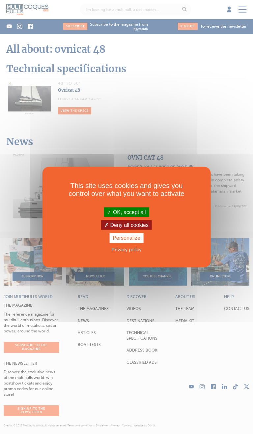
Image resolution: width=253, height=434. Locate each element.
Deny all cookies (126, 225)
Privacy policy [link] (126, 249)
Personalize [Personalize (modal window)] (126, 238)
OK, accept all (126, 212)
